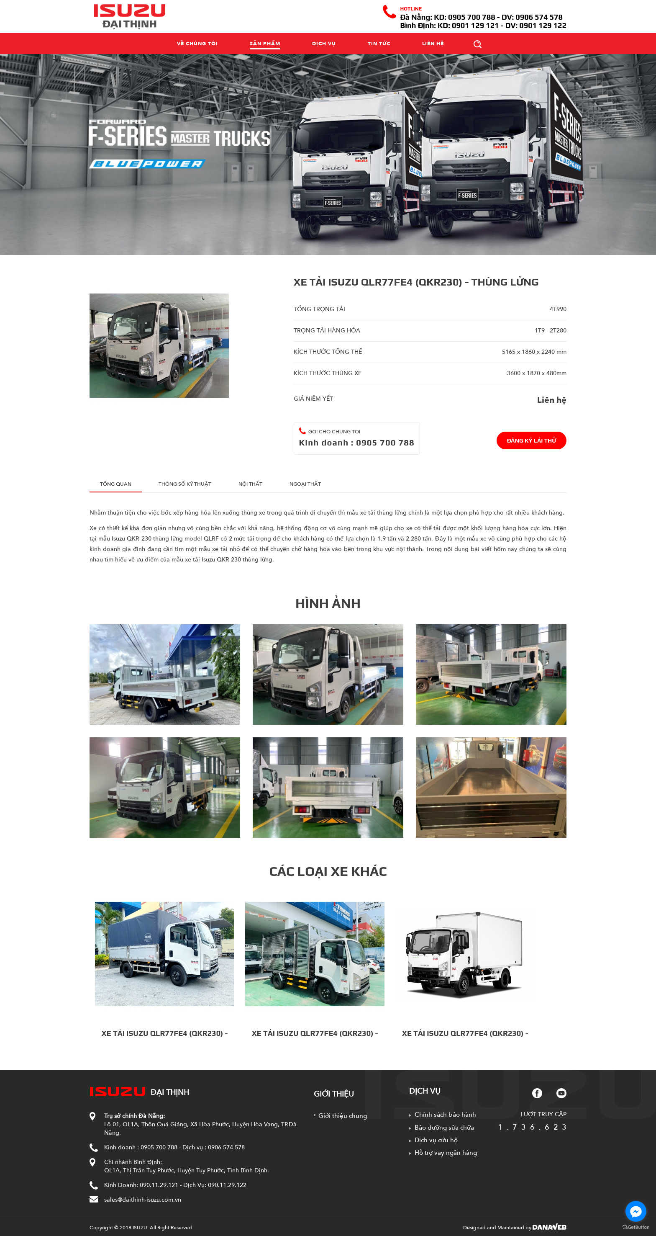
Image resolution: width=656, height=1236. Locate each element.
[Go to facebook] (635, 1211)
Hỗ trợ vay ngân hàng (446, 1152)
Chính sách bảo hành (445, 1114)
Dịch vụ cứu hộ (436, 1140)
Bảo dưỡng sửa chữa (444, 1127)
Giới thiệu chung (342, 1116)
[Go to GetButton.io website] (636, 1227)
